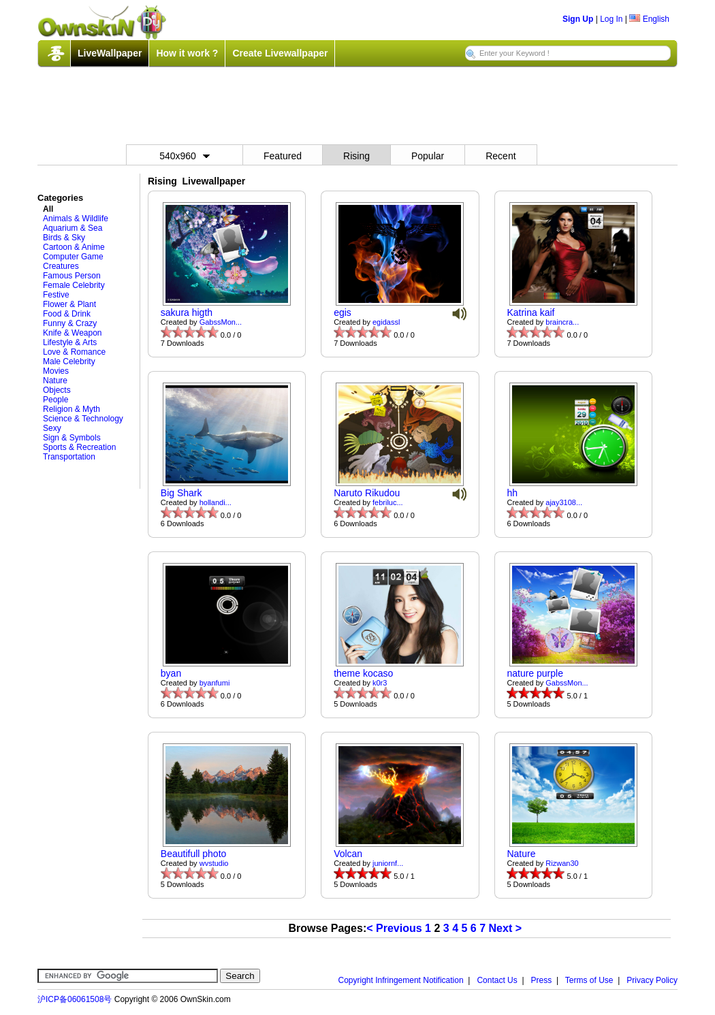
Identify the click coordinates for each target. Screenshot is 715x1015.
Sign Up (577, 19)
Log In (611, 19)
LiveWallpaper (110, 53)
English (649, 19)
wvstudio (214, 863)
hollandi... (216, 502)
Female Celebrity (74, 285)
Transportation (69, 457)
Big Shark (181, 492)
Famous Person (72, 275)
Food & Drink (67, 314)
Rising (356, 155)
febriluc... (387, 502)
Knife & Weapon (72, 333)
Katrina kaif (530, 312)
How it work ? (187, 53)
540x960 (184, 155)
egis (342, 312)
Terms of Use (589, 980)
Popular (427, 155)
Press (541, 980)
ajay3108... (563, 502)
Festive (56, 295)
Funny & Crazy (70, 323)
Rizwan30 (561, 863)
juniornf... (387, 863)
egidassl (386, 322)
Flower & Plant (69, 304)
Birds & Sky (64, 237)
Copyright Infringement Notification (401, 980)
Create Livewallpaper (280, 53)
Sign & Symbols (72, 437)
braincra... (562, 322)
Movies (56, 371)
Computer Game (73, 256)
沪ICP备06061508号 (74, 999)
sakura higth (186, 312)
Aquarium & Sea (72, 228)
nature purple (535, 673)
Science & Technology (83, 418)
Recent (500, 155)
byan (171, 673)
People (55, 399)
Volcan (348, 853)
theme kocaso (363, 673)
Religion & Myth (71, 409)
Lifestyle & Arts (70, 342)
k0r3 (379, 683)
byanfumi (215, 683)
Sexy (52, 428)
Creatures (61, 266)
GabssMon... (221, 322)
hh (512, 492)
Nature (55, 380)
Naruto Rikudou (367, 492)
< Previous (394, 928)
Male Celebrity (69, 361)
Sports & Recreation (79, 447)
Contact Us (497, 980)
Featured (283, 155)
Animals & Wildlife (75, 218)
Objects (57, 390)
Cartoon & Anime (74, 247)
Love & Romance (74, 352)
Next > (505, 928)
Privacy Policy (652, 980)
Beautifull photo (194, 853)
